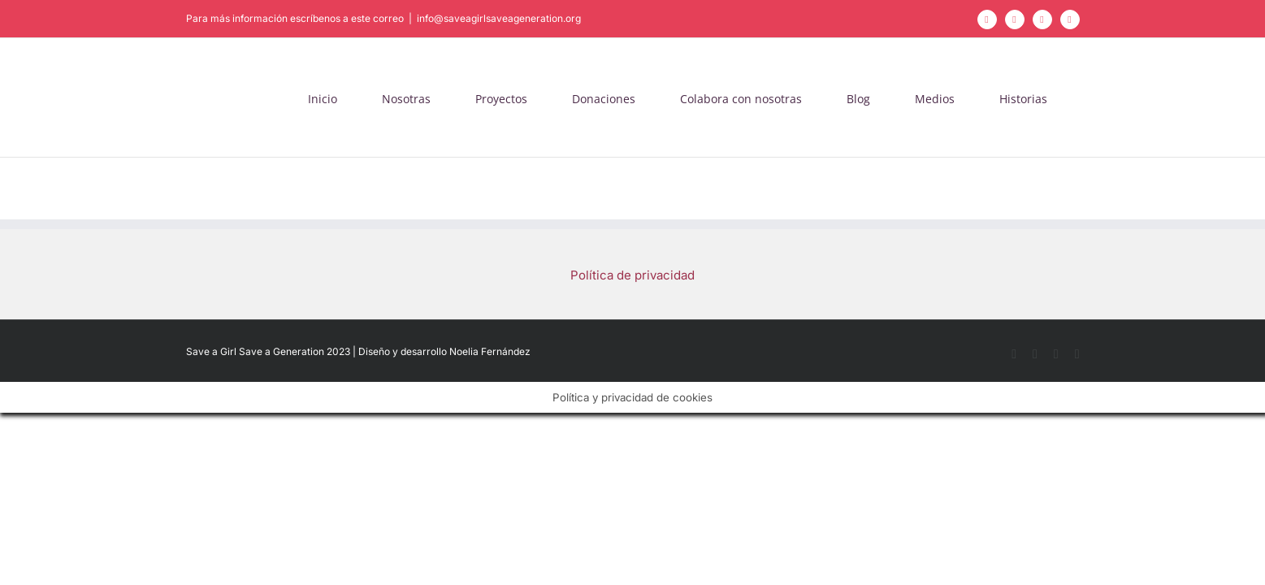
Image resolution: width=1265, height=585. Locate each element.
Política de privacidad (632, 275)
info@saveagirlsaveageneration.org (499, 18)
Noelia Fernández (490, 351)
